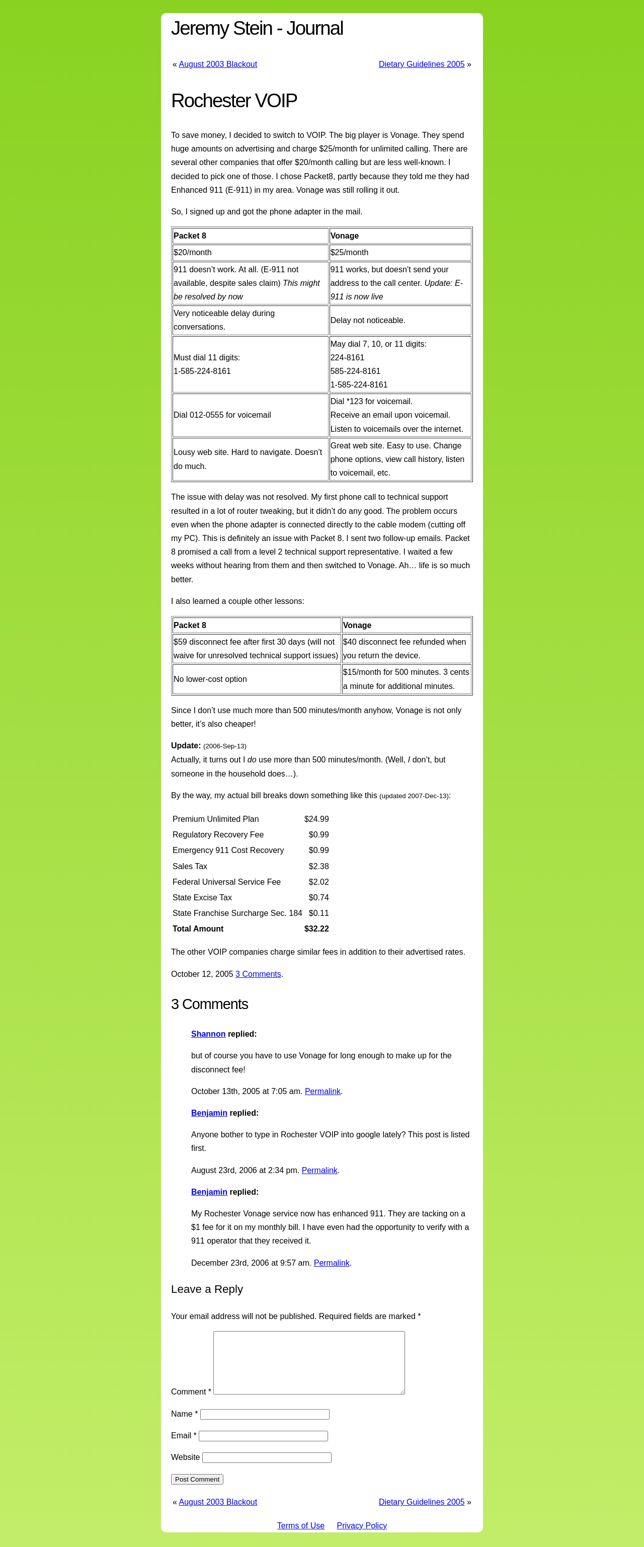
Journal (314, 28)
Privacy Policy (362, 1537)
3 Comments (258, 974)
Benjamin (209, 1113)
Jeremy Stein (221, 28)
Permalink (323, 1091)
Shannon (208, 1034)
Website (185, 1469)
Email (184, 1447)
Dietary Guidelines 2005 (422, 64)
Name (184, 1426)
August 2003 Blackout (218, 64)
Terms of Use (301, 1537)
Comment (191, 1404)
